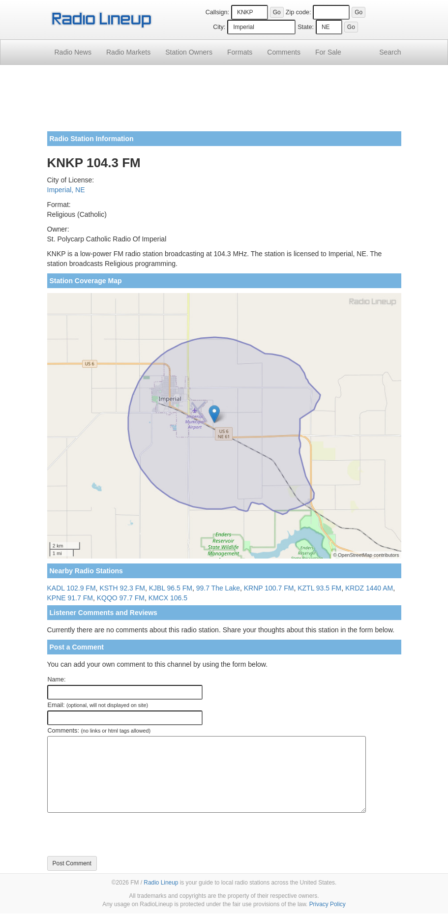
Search (390, 52)
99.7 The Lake (218, 588)
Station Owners (188, 52)
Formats (239, 52)
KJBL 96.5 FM (170, 588)
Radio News (73, 52)
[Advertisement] (224, 101)
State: (306, 27)
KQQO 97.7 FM (121, 598)
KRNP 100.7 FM (269, 588)
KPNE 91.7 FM (70, 598)
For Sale (328, 52)
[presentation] (122, 834)
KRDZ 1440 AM (369, 588)
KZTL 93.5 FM (319, 588)
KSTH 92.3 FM (122, 588)
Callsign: (217, 12)
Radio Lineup (161, 882)
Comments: (99, 730)
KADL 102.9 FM (71, 588)
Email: (98, 705)
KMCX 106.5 (168, 598)
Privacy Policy (327, 904)
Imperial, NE (66, 190)
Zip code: (298, 12)
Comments (283, 52)
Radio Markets (128, 52)
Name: (57, 679)
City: (219, 27)
